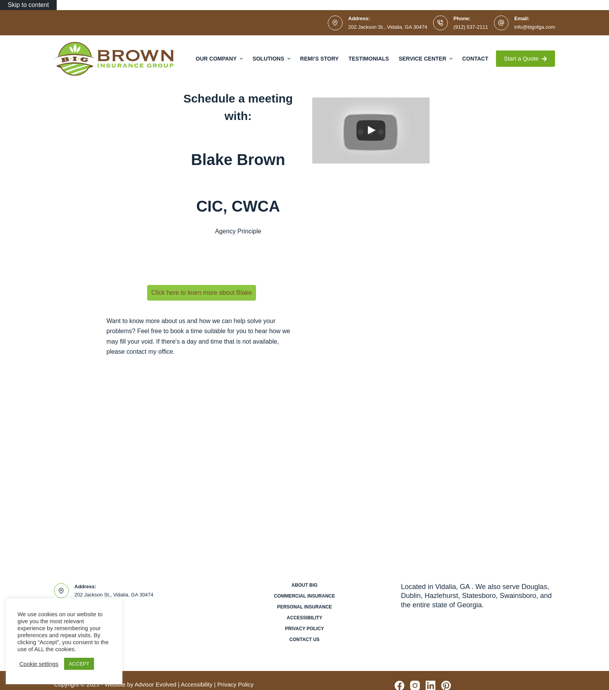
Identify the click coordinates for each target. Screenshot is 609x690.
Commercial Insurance (304, 596)
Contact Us (304, 639)
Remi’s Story (319, 59)
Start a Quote (525, 58)
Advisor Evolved (156, 684)
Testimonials (368, 59)
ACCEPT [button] (79, 664)
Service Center (426, 58)
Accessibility (304, 617)
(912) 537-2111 (471, 27)
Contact (475, 59)
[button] (201, 293)
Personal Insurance (304, 607)
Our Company (220, 58)
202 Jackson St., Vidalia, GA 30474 (388, 27)
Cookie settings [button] (38, 664)
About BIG (304, 585)
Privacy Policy (304, 628)
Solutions (272, 58)
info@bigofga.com (534, 27)
